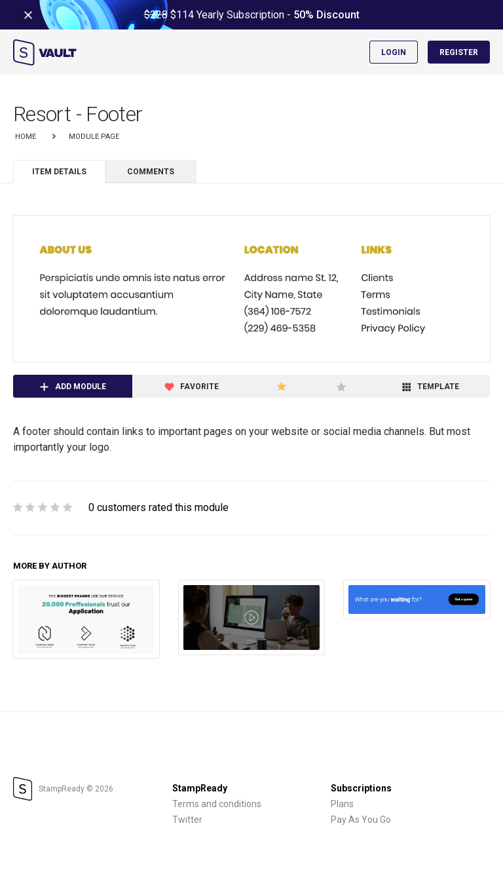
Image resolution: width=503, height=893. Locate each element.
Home (25, 136)
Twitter (187, 819)
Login (393, 52)
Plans (342, 804)
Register (458, 52)
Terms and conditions (216, 804)
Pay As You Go (361, 819)
